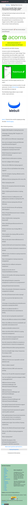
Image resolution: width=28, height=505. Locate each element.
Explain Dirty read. (7, 356)
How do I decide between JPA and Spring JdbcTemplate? (12, 208)
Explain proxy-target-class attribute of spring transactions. (13, 423)
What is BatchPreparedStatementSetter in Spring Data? (12, 224)
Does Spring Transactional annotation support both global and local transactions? (13, 405)
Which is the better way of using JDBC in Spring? (12, 229)
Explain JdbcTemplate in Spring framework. (13, 130)
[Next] (26, 5)
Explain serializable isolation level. (10, 328)
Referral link (15, 87)
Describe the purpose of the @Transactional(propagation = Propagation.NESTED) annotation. (10, 442)
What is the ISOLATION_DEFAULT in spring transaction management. (13, 332)
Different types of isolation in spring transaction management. (14, 254)
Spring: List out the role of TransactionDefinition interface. (10, 270)
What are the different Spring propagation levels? (12, 432)
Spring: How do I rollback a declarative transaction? (11, 265)
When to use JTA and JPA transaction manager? (14, 374)
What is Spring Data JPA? (8, 182)
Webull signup (9, 121)
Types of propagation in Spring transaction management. (12, 260)
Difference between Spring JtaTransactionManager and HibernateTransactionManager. (10, 384)
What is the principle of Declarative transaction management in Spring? (13, 290)
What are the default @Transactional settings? (13, 428)
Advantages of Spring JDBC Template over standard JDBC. (12, 134)
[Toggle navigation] (25, 1)
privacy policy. (4, 501)
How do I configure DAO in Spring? (10, 161)
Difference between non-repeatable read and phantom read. (13, 360)
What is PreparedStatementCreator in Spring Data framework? (13, 213)
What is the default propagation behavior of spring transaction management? (13, 338)
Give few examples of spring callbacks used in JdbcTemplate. (13, 174)
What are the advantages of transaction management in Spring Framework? (11, 148)
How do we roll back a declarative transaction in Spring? (14, 249)
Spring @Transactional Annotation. (11, 285)
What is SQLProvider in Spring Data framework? (11, 219)
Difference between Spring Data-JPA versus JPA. (14, 179)
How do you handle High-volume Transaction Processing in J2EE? (13, 352)
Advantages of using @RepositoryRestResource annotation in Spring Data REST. (14, 304)
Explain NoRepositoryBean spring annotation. (13, 347)
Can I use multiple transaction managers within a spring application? (13, 378)
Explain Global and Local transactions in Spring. (14, 245)
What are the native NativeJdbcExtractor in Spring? (13, 240)
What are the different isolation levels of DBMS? (14, 319)
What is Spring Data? (7, 436)
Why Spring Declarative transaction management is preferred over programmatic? (13, 281)
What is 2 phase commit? (8, 365)
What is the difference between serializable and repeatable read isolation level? (13, 323)
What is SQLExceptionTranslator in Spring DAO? (12, 192)
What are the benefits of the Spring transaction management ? (13, 276)
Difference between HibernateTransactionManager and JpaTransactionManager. (10, 391)
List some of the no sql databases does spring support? (13, 169)
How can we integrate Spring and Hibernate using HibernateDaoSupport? (13, 143)
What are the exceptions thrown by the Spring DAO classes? (13, 187)
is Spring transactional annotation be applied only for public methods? (13, 411)
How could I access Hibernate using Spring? (13, 139)
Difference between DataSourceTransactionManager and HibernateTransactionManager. (11, 399)
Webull (4, 119)
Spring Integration (14, 449)
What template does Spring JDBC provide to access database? (13, 235)
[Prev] (2, 5)
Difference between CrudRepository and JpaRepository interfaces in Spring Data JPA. (13, 197)
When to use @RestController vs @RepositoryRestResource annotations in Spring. (12, 310)
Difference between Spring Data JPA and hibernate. (12, 203)
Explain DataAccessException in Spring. (12, 158)
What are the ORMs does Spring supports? (12, 165)
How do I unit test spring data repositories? (12, 316)
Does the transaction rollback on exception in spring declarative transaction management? (13, 343)
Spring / (8, 5)
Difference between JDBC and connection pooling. (12, 369)
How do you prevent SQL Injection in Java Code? (12, 299)
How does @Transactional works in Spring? (13, 294)
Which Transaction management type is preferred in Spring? (12, 154)
